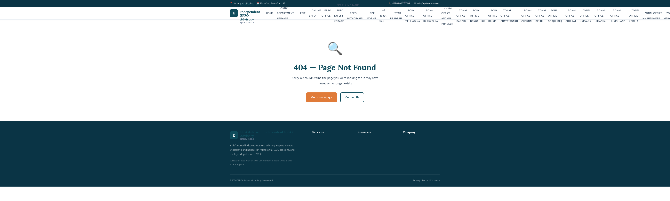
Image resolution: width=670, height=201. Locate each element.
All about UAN (383, 16)
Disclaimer (434, 180)
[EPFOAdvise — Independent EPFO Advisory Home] (245, 13)
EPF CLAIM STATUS (348, 5)
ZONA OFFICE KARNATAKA (430, 16)
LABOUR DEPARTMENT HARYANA (285, 13)
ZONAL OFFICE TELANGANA (412, 16)
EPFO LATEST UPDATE (339, 16)
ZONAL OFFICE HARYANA (585, 16)
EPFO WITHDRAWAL (355, 15)
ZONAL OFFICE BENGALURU (477, 16)
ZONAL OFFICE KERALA (634, 16)
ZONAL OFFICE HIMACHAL (600, 16)
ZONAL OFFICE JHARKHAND (617, 16)
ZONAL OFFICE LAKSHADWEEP (652, 15)
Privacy (416, 180)
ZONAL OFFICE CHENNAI (526, 16)
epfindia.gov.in (237, 164)
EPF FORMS (371, 15)
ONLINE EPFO (315, 13)
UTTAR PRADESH (396, 15)
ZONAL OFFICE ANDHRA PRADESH (447, 16)
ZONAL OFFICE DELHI (540, 16)
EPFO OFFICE (326, 13)
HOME (269, 13)
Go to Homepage (321, 97)
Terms (425, 180)
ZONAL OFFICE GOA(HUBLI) (555, 16)
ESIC (303, 13)
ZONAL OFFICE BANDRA (461, 16)
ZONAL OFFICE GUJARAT (570, 16)
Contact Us (352, 97)
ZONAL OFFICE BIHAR (493, 16)
